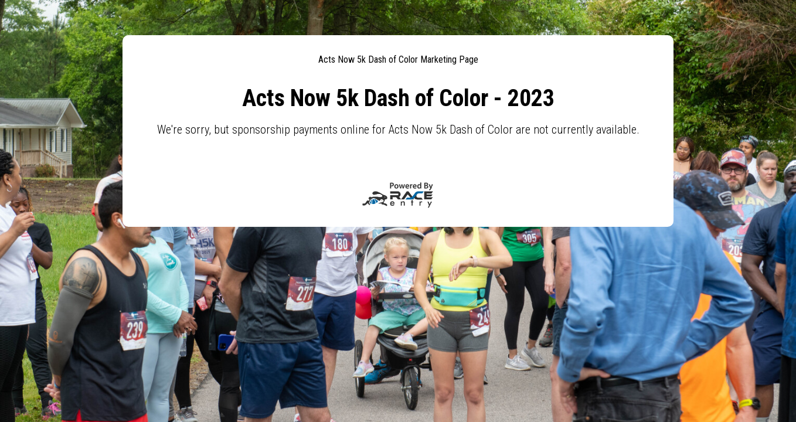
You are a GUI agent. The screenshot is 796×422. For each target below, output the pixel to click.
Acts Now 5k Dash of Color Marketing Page (398, 59)
